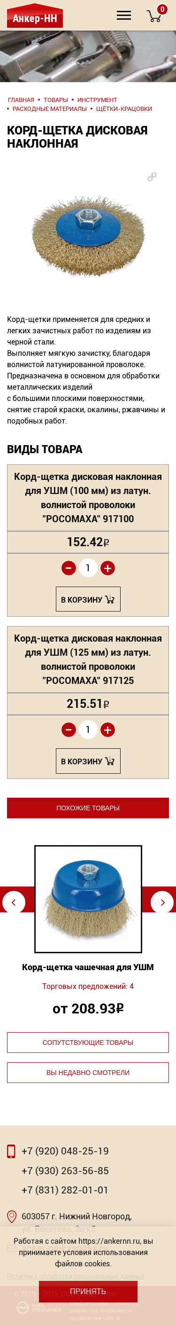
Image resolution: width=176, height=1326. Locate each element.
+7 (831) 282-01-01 (65, 1190)
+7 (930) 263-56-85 (65, 1171)
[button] (85, 215)
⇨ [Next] (163, 902)
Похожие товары (88, 808)
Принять (88, 1291)
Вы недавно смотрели (88, 1072)
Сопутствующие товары (88, 1042)
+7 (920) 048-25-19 (65, 1151)
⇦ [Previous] (13, 902)
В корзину (81, 600)
